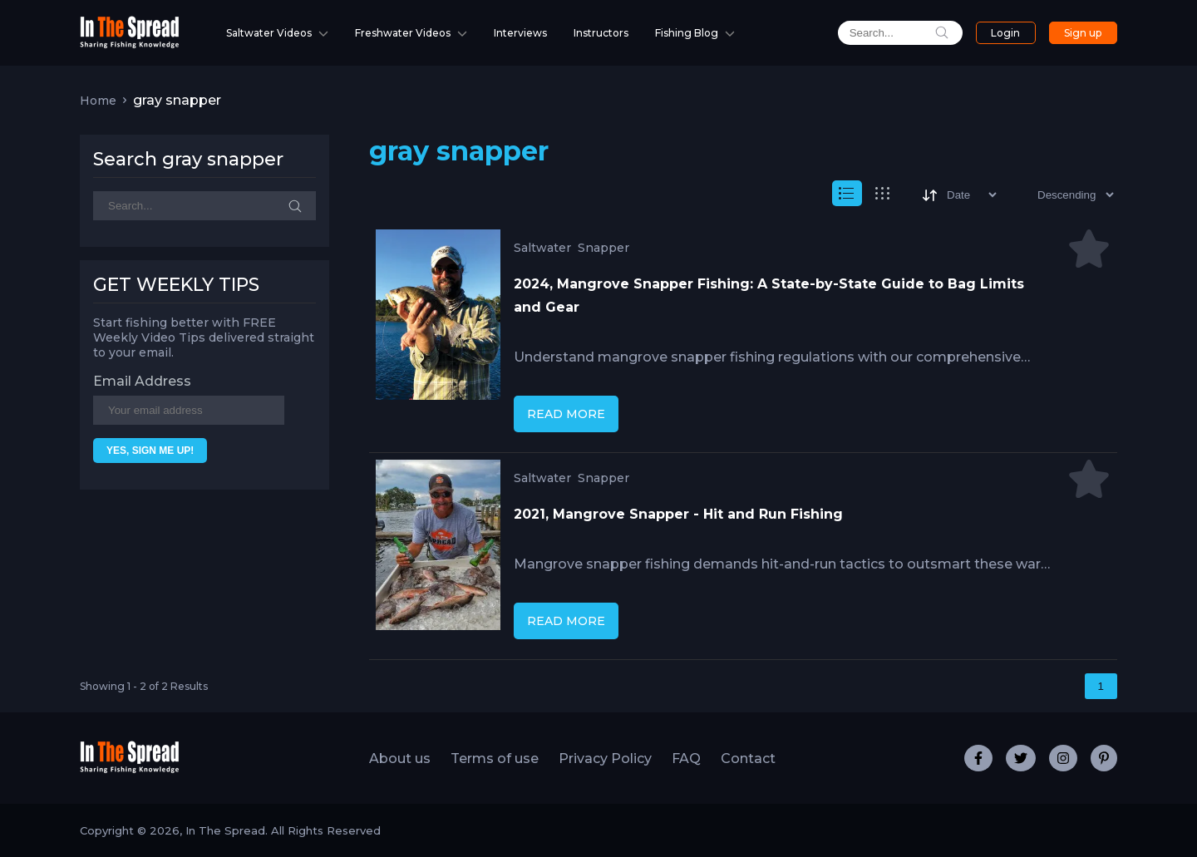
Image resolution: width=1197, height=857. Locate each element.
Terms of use (495, 758)
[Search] (204, 205)
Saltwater (542, 247)
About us (400, 758)
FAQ (686, 758)
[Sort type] (1062, 194)
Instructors (601, 33)
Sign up (1082, 33)
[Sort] (958, 194)
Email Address (142, 381)
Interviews (520, 33)
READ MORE (566, 413)
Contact (748, 758)
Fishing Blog (686, 33)
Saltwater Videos (269, 33)
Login (1005, 33)
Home (98, 100)
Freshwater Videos (403, 33)
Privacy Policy (605, 758)
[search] (900, 33)
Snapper (603, 247)
